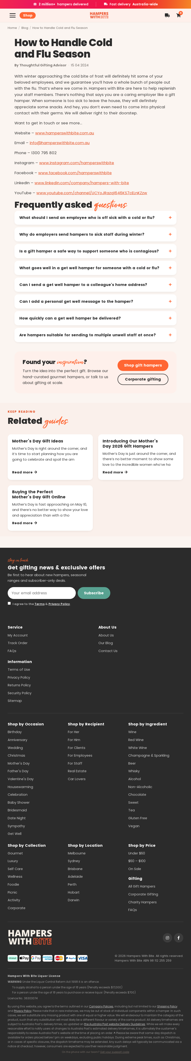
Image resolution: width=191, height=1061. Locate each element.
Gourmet (15, 853)
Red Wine (136, 740)
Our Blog (105, 643)
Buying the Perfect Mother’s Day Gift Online (39, 494)
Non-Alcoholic (140, 787)
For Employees (80, 755)
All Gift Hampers (141, 886)
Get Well (14, 833)
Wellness (15, 876)
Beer (132, 763)
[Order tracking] (167, 15)
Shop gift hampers (143, 365)
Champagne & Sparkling (148, 755)
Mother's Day (19, 763)
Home (12, 28)
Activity (14, 900)
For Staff (75, 763)
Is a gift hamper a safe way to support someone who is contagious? (89, 251)
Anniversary (17, 740)
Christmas (16, 755)
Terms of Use (19, 669)
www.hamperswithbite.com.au (64, 133)
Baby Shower (19, 802)
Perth (72, 884)
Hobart (74, 892)
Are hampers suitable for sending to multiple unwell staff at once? (87, 335)
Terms (40, 604)
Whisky (134, 771)
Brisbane (75, 869)
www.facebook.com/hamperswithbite (75, 173)
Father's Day (18, 771)
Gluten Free (137, 818)
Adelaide (75, 876)
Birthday (15, 732)
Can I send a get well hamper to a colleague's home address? (83, 284)
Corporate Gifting (143, 894)
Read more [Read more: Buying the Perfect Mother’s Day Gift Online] (24, 523)
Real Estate (77, 771)
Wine (132, 732)
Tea (131, 810)
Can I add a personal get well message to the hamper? (76, 301)
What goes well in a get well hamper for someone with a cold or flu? (89, 268)
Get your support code (114, 1052)
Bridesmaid (17, 810)
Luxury (13, 861)
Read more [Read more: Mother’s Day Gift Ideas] (24, 472)
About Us (106, 635)
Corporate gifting (143, 379)
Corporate (16, 908)
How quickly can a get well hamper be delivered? (70, 318)
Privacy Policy (59, 604)
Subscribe (94, 593)
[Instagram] (167, 937)
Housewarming (20, 787)
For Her (73, 732)
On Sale (134, 869)
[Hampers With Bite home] (99, 15)
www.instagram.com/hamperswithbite (76, 163)
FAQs (12, 651)
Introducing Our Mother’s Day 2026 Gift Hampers (130, 443)
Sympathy (16, 826)
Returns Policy (19, 685)
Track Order (18, 643)
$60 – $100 (137, 861)
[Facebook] (178, 937)
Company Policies (101, 1006)
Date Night (17, 818)
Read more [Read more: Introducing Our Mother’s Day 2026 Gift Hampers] (115, 472)
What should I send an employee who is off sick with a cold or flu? (87, 217)
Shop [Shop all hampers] (27, 15)
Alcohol (134, 779)
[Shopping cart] (178, 15)
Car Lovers (77, 779)
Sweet (133, 802)
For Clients (76, 747)
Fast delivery (131, 4)
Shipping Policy (167, 1006)
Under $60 (136, 853)
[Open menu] (12, 15)
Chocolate (137, 794)
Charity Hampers (142, 902)
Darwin (73, 900)
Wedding (15, 747)
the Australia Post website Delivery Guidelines (114, 1024)
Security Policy (19, 693)
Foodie (13, 884)
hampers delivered (60, 4)
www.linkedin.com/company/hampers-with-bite (82, 183)
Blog (24, 28)
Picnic (12, 892)
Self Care (15, 869)
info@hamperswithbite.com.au (60, 143)
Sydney (74, 861)
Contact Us (108, 651)
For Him (74, 740)
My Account (18, 635)
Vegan (133, 826)
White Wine (137, 747)
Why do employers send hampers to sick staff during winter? (81, 234)
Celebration (18, 794)
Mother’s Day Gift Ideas (37, 441)
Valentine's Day (21, 779)
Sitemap (15, 700)
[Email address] (42, 593)
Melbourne (77, 853)
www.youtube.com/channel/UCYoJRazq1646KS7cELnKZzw (91, 193)
